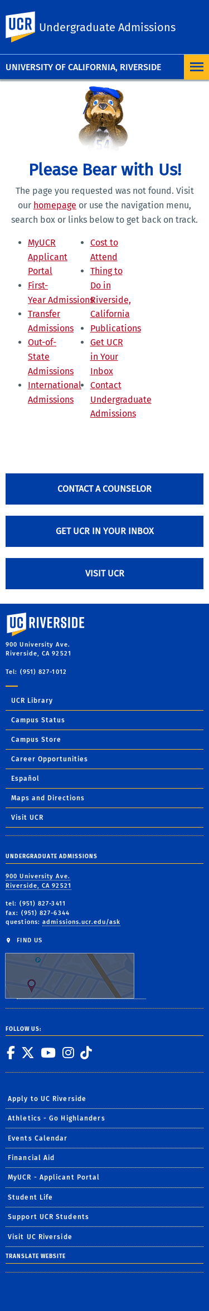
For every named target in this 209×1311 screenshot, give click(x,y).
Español (25, 778)
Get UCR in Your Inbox (106, 356)
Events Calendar (38, 1138)
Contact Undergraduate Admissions (121, 399)
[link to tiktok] (86, 1052)
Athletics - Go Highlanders (56, 1118)
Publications (115, 328)
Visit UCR (104, 573)
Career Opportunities (49, 759)
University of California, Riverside (83, 67)
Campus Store (36, 739)
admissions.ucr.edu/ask (81, 922)
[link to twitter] (27, 1052)
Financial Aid (31, 1158)
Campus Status (38, 720)
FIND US (75, 968)
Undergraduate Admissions (107, 27)
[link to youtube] (48, 1052)
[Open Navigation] (196, 67)
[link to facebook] (11, 1052)
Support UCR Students (48, 1217)
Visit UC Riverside (40, 1237)
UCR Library (32, 701)
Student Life (30, 1197)
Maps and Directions (48, 798)
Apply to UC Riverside (47, 1099)
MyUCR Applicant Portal (47, 256)
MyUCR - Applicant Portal (54, 1177)
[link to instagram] (68, 1052)
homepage (54, 205)
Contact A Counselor (104, 488)
